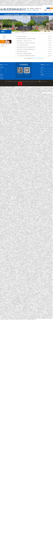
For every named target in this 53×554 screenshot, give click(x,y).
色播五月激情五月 (45, 114)
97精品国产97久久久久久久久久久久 (11, 102)
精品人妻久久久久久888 (13, 283)
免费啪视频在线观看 (35, 177)
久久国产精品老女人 (17, 183)
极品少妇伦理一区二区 (37, 184)
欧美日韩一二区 (15, 178)
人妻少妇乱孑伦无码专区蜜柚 (48, 202)
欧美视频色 (24, 109)
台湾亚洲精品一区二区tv (44, 150)
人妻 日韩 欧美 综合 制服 (40, 173)
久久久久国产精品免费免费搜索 (7, 215)
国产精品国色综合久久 (10, 244)
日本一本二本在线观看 (17, 101)
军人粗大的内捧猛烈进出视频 (32, 316)
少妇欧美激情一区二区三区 (35, 142)
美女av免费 (44, 171)
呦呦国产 (40, 238)
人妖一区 (51, 194)
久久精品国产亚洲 (25, 235)
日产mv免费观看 (39, 224)
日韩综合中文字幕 (46, 205)
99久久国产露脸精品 (46, 230)
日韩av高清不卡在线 (5, 216)
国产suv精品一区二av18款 (16, 275)
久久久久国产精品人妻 (19, 245)
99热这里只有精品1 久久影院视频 (31, 243)
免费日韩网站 (31, 130)
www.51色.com (12, 255)
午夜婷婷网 (48, 151)
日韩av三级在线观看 (49, 289)
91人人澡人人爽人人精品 (32, 312)
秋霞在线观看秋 (49, 286)
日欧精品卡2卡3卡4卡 (9, 284)
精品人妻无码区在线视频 (30, 162)
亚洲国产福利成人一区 (15, 121)
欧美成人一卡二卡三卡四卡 (17, 306)
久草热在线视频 (40, 217)
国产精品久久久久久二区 (36, 154)
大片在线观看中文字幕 (5, 317)
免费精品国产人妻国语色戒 (29, 168)
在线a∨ (28, 270)
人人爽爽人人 (35, 167)
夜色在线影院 (38, 316)
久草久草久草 (49, 193)
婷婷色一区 (1, 302)
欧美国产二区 (14, 250)
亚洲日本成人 (10, 103)
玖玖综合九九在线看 (3, 223)
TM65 (1, 76)
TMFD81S (1, 68)
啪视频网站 (38, 97)
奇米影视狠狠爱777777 (44, 162)
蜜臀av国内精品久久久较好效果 (4, 153)
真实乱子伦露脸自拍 (12, 123)
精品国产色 (28, 205)
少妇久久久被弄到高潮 (35, 228)
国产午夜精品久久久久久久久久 (34, 115)
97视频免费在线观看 (16, 248)
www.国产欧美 (9, 238)
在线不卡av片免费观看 (17, 164)
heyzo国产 (20, 237)
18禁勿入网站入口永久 (34, 217)
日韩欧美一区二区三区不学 (16, 266)
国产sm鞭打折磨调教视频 (5, 120)
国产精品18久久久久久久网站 (42, 283)
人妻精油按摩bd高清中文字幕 (29, 196)
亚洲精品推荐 (19, 99)
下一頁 (33, 58)
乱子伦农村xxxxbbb (31, 107)
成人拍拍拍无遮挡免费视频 (16, 299)
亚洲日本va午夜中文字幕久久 (6, 264)
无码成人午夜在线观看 (37, 162)
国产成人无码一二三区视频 (5, 312)
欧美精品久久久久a (13, 117)
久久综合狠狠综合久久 (31, 113)
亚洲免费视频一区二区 (36, 161)
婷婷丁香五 (49, 101)
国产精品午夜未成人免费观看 (41, 282)
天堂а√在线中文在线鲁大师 (36, 251)
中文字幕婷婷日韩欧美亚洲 (40, 256)
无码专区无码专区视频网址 (11, 173)
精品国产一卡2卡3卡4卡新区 (42, 239)
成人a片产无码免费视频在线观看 (42, 214)
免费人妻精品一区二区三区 (25, 193)
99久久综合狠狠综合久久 (32, 254)
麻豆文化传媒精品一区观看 (32, 139)
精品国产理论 (37, 247)
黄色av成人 (23, 276)
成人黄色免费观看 (20, 178)
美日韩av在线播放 (31, 263)
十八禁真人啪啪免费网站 (41, 269)
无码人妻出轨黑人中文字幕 (40, 93)
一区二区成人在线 (9, 157)
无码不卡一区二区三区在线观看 (31, 223)
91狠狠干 (19, 148)
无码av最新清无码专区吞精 (21, 265)
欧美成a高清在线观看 (17, 128)
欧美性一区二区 (5, 171)
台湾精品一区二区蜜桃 (38, 234)
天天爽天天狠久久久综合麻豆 (42, 151)
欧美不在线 (46, 249)
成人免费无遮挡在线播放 (49, 146)
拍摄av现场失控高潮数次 (21, 123)
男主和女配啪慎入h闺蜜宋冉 (47, 102)
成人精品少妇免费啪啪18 (21, 251)
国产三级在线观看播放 (12, 302)
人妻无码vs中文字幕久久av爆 (43, 244)
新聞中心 (24, 32)
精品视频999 (28, 309)
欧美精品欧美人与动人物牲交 (16, 311)
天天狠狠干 (2, 128)
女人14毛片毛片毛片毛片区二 (36, 225)
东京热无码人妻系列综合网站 (5, 137)
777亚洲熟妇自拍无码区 (44, 157)
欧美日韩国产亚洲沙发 (28, 150)
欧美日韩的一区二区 (40, 315)
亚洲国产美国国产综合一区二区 (21, 134)
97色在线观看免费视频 (21, 150)
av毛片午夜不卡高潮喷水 (31, 112)
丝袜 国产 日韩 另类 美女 (24, 303)
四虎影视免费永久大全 (7, 183)
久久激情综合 (37, 244)
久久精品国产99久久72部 (4, 188)
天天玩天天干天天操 (47, 106)
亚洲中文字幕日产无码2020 (35, 149)
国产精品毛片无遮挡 (44, 124)
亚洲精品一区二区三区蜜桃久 (38, 232)
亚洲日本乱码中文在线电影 (35, 197)
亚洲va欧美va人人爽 (47, 107)
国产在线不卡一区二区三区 (46, 245)
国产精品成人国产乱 (36, 203)
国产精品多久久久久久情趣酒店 (17, 133)
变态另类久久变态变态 (19, 126)
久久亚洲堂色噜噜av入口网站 (32, 304)
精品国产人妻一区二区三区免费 (37, 108)
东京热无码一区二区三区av (42, 271)
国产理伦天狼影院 (37, 106)
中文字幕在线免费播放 (32, 264)
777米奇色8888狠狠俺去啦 (30, 188)
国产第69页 (34, 210)
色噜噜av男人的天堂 (8, 237)
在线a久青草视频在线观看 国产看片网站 (22, 263)
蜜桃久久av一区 (6, 299)
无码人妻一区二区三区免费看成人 (14, 153)
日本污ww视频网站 (16, 168)
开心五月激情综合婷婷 (31, 248)
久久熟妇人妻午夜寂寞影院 (42, 198)
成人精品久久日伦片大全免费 (29, 151)
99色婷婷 (40, 211)
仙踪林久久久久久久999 (19, 305)
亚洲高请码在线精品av (24, 113)
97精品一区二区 (29, 160)
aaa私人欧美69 (9, 285)
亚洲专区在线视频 (17, 229)
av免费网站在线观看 (44, 148)
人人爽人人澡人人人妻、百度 (9, 168)
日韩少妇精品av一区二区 (29, 210)
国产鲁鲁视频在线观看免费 (20, 195)
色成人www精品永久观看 (33, 302)
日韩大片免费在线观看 (35, 239)
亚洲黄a (21, 309)
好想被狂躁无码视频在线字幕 (20, 166)
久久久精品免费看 (17, 232)
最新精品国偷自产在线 (43, 247)
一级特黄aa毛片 (40, 255)
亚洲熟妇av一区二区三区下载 (38, 136)
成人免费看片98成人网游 (7, 218)
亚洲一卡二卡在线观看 (46, 131)
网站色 (51, 204)
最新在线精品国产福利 (18, 236)
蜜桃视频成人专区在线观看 (22, 155)
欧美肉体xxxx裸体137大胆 (34, 116)
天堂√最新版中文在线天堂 (48, 296)
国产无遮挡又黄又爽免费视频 (19, 188)
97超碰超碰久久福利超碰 (47, 99)
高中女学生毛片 (3, 272)
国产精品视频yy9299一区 (40, 103)
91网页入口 (17, 220)
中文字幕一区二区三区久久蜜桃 (22, 268)
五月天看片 (38, 163)
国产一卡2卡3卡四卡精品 (30, 242)
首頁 (17, 14)
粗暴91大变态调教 (2, 121)
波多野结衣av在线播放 (10, 182)
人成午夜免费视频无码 (30, 288)
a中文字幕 (25, 188)
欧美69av (35, 319)
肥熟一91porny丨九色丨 (36, 143)
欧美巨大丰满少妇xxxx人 (15, 309)
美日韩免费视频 (19, 187)
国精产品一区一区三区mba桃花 (7, 250)
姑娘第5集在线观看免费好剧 (38, 181)
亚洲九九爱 (5, 160)
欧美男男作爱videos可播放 (29, 190)
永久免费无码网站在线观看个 (8, 263)
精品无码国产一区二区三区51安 (10, 236)
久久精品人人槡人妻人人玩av (39, 284)
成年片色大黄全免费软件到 (30, 121)
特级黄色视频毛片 (48, 258)
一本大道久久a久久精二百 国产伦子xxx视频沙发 (38, 122)
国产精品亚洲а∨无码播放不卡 (7, 289)
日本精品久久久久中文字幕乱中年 (20, 207)
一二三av (18, 102)
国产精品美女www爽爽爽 (49, 250)
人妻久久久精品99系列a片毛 (19, 174)
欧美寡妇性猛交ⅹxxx (6, 115)
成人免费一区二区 (15, 308)
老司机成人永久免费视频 (30, 277)
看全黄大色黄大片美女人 (15, 289)
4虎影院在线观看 (33, 126)
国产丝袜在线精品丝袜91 (25, 249)
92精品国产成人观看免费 (30, 181)
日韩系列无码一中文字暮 (49, 209)
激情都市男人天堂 (32, 134)
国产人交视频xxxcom (45, 275)
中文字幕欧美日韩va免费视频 (14, 184)
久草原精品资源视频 (12, 174)
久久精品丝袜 (36, 158)
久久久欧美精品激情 (40, 305)
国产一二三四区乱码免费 (20, 122)
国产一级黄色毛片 (4, 136)
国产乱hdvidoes (46, 173)
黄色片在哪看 (4, 112)
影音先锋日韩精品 (27, 295)
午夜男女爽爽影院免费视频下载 (45, 211)
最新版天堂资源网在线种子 (10, 127)
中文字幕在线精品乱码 (29, 228)
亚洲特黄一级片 (46, 100)
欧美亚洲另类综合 (49, 198)
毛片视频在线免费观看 (13, 143)
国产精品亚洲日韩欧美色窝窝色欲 (39, 107)
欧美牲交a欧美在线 (9, 234)
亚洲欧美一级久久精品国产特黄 (40, 285)
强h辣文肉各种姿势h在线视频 (31, 311)
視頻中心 (42, 16)
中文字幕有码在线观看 (15, 151)
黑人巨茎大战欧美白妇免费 (21, 269)
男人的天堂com (11, 230)
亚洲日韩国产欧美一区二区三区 (29, 265)
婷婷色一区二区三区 (48, 104)
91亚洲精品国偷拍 (6, 214)
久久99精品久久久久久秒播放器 (16, 209)
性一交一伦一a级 (4, 161)
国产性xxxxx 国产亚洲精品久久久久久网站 (14, 243)
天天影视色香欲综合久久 (25, 100)
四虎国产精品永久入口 (34, 209)
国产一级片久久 (10, 282)
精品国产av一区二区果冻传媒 (40, 295)
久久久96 (2, 292)
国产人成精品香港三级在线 (37, 196)
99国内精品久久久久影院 (28, 269)
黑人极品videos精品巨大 (18, 317)
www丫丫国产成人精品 (15, 157)
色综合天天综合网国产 (12, 212)
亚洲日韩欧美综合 (37, 193)
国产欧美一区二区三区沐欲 (45, 184)
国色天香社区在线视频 (11, 232)
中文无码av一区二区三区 (39, 221)
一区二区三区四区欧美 (26, 94)
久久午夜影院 (36, 289)
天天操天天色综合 (18, 254)
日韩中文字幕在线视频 (32, 100)
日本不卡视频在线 (31, 211)
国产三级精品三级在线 (33, 178)
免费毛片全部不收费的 (12, 167)
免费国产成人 (32, 309)
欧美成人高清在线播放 (6, 167)
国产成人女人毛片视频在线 (45, 310)
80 (42, 58)
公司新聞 (4, 36)
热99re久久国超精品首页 (32, 275)
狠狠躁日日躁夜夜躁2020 (25, 130)
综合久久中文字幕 (50, 259)
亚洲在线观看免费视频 (27, 171)
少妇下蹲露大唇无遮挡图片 (40, 210)
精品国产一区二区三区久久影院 (37, 153)
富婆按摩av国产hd (22, 203)
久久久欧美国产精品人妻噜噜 (12, 222)
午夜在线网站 (44, 190)
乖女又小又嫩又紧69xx (18, 162)
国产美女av (1, 140)
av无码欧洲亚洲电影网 (25, 298)
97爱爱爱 (38, 299)
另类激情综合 (40, 166)
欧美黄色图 (15, 259)
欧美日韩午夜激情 (50, 221)
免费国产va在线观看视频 (13, 268)
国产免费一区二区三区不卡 (43, 143)
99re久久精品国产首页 (41, 201)
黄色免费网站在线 (45, 298)
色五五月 (28, 315)
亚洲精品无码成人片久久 (21, 115)
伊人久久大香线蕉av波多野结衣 (4, 198)
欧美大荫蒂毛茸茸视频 (19, 149)
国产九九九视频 (44, 301)
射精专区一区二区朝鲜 (42, 155)
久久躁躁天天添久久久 (47, 117)
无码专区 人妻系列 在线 (42, 261)
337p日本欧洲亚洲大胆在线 (20, 117)
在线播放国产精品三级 (19, 221)
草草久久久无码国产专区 (3, 210)
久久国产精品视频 (33, 103)
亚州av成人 (16, 123)
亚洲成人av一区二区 (12, 198)
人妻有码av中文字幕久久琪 (29, 108)
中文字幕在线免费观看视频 (40, 139)
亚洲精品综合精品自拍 (8, 131)
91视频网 (32, 185)
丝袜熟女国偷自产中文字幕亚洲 (35, 133)
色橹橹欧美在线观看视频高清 (17, 140)
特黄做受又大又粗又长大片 (38, 109)
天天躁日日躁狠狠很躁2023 (33, 317)
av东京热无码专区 (45, 218)
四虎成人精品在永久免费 (42, 200)
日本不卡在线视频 (31, 200)
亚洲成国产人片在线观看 (3, 296)
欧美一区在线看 (22, 103)
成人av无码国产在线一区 (14, 139)
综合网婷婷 (21, 94)
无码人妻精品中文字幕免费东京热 (47, 237)
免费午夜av (30, 140)
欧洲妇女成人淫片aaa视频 (34, 283)
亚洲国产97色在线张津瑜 (3, 141)
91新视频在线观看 (24, 270)
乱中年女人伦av (26, 290)
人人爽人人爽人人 (39, 223)
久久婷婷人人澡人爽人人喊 (43, 291)
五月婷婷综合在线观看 (15, 231)
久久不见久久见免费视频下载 (30, 109)
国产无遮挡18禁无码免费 (25, 153)
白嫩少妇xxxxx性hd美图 (39, 169)
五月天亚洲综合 (17, 224)
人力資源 (48, 16)
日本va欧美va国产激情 (10, 161)
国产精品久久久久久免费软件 (17, 100)
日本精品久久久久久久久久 (10, 315)
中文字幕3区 (14, 245)
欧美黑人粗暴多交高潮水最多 (25, 254)
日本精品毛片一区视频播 (10, 249)
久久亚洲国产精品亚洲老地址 (16, 114)
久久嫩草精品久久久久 (39, 218)
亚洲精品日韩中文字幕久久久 (37, 185)
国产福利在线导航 (45, 255)
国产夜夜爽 (35, 201)
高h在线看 (14, 296)
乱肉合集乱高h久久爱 (12, 214)
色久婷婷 (4, 211)
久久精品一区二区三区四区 (23, 180)
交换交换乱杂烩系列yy (37, 248)
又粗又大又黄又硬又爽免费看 (25, 234)
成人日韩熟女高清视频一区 (36, 278)
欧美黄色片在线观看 (33, 295)
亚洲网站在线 (24, 309)
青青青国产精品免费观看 (36, 130)
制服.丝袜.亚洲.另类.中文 (11, 241)
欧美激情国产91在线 (46, 154)
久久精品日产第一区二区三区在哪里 (20, 116)
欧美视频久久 (12, 119)
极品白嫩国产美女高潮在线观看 (24, 232)
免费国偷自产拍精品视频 (47, 236)
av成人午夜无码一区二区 (32, 252)
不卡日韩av (10, 319)
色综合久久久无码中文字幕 (13, 115)
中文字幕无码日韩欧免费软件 (19, 281)
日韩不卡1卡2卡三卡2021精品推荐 (5, 193)
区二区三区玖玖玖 (50, 244)
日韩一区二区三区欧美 (48, 265)
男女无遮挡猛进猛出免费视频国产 (16, 285)
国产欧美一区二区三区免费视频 (10, 224)
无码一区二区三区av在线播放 (19, 185)
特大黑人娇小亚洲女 (40, 178)
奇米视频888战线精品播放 (35, 160)
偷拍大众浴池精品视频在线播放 (27, 255)
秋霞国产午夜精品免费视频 (19, 302)
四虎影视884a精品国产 (24, 310)
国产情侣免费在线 (19, 143)
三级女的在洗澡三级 (17, 238)
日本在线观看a (4, 157)
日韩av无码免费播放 (41, 113)
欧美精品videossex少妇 (33, 305)
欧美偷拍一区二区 (49, 180)
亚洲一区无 (42, 207)
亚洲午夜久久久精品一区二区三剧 (14, 137)
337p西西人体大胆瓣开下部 (45, 121)
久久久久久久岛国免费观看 (37, 308)
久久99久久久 (41, 114)
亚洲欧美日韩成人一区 (8, 311)
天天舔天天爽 (35, 151)
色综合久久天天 (23, 187)
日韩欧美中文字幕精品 (11, 171)
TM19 (1, 73)
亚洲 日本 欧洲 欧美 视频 (25, 119)
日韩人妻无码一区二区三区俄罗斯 (19, 274)
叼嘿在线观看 (14, 305)
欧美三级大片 (46, 119)
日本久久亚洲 (35, 214)
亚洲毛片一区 (48, 190)
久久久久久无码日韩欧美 (27, 122)
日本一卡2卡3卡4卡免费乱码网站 (33, 164)
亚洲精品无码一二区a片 (16, 262)
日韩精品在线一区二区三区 (36, 96)
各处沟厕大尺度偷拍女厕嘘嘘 (37, 231)
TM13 (5, 70)
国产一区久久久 (10, 277)
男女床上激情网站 (29, 97)
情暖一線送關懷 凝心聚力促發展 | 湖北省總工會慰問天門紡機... (26, 47)
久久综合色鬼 (39, 279)
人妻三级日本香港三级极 (26, 305)
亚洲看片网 (3, 191)
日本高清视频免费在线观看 (16, 304)
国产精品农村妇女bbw (23, 128)
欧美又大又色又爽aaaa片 (45, 109)
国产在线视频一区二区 (19, 296)
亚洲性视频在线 (7, 255)
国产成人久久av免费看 (19, 109)
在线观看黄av (36, 211)
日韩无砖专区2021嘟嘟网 (29, 207)
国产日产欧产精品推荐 (14, 155)
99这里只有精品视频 (26, 302)
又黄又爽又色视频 (35, 269)
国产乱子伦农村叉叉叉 (47, 262)
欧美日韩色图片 (45, 176)
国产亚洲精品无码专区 (11, 274)
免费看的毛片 (44, 229)
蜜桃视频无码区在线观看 (37, 124)
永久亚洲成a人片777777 (17, 110)
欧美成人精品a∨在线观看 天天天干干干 (21, 212)
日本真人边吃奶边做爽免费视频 (38, 309)
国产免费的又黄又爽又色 (24, 200)
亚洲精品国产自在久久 (16, 177)
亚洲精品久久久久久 (46, 178)
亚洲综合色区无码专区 (28, 261)
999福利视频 (49, 196)
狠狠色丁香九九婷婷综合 (28, 198)
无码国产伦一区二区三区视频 (12, 239)
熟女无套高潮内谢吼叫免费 (7, 101)
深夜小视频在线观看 (23, 243)
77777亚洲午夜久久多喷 (22, 204)
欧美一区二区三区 (35, 255)
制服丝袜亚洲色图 (4, 173)
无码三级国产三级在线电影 (13, 94)
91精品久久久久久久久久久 (9, 93)
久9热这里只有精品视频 (42, 149)
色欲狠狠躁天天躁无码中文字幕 (7, 140)
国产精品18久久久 (10, 316)
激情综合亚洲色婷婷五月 (19, 286)
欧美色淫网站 (31, 154)
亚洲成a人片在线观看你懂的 (5, 271)
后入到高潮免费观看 (50, 144)
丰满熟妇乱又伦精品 (37, 265)
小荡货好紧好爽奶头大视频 (10, 288)
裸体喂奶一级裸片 (46, 113)
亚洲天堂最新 (39, 110)
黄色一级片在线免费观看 (13, 264)
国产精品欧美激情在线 (33, 120)
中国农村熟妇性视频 (21, 139)
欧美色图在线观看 (42, 115)
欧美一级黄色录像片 (23, 262)
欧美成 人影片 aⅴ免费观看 (33, 174)
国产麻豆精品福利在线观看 (35, 215)
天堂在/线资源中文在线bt (44, 101)
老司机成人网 (35, 222)
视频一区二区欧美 (28, 257)
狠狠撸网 (20, 153)
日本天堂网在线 (50, 143)
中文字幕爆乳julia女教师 (29, 276)
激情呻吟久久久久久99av (11, 109)
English (51, 8)
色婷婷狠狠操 (46, 103)
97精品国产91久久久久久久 (24, 107)
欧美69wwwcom (24, 257)
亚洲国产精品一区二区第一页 (11, 201)
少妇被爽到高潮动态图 (4, 316)
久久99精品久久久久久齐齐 (43, 128)
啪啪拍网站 (5, 196)
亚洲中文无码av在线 (37, 168)
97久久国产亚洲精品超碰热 (8, 148)
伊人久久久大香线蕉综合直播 (17, 130)
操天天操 (35, 224)
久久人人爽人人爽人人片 (3, 203)
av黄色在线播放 (31, 232)
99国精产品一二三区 (26, 230)
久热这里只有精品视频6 (7, 142)
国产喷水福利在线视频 (42, 212)
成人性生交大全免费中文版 (16, 319)
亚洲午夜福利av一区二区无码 (31, 141)
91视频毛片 (32, 123)
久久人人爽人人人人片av (32, 303)
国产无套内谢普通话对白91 (10, 227)
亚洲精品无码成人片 (32, 268)
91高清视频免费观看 (11, 135)
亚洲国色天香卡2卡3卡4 (44, 163)
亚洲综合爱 (4, 129)
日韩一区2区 (30, 177)
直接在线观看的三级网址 (40, 189)
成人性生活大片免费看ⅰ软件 (19, 124)
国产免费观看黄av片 (26, 252)
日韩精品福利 (17, 97)
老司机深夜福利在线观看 (46, 194)
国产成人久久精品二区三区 (42, 289)
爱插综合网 (7, 106)
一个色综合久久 (6, 109)
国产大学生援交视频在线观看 (43, 94)
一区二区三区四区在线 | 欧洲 (44, 133)
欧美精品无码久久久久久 (21, 189)
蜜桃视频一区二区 (46, 93)
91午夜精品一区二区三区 (40, 120)
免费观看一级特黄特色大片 (25, 95)
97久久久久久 (11, 313)
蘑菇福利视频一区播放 (17, 112)
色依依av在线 (6, 149)
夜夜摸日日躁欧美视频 (21, 108)
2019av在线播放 (27, 163)
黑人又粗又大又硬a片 (3, 146)
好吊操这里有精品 (23, 229)
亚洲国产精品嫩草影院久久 (36, 220)
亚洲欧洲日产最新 (42, 250)
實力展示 (37, 16)
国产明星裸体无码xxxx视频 (28, 225)
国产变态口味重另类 (20, 202)
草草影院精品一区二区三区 (49, 140)
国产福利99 (39, 157)
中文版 (48, 8)
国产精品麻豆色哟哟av (10, 297)
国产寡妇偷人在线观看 (48, 115)
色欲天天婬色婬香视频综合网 (22, 271)
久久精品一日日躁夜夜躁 (10, 107)
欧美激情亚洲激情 (31, 193)
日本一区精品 (37, 117)
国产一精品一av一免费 (22, 210)
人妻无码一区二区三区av (28, 131)
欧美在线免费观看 (9, 310)
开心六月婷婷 (49, 281)
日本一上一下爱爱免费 (35, 114)
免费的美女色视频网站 (42, 258)
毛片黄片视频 (4, 238)
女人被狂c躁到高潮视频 (23, 216)
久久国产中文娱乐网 (22, 137)
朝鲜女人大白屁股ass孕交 (37, 147)
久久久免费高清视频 (6, 230)
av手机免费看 (16, 135)
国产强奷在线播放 (16, 237)
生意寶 (29, 81)
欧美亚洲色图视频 (37, 144)
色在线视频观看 (31, 124)
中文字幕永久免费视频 (42, 164)
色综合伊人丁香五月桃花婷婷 (6, 283)
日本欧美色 (10, 305)
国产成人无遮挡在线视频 (23, 311)
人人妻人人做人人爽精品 (39, 298)
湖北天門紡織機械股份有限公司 (9, 81)
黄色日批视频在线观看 (12, 272)
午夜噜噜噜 (41, 168)
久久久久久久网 (43, 248)
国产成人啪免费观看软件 (15, 190)
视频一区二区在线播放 (35, 166)
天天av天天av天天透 (41, 296)
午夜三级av (50, 297)
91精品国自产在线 (41, 119)
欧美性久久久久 (35, 216)
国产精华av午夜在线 (40, 167)
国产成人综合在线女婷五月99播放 (30, 229)
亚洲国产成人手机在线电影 (29, 204)
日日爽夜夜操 (4, 262)
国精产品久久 (7, 270)
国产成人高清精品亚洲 (42, 195)
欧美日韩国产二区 (38, 313)
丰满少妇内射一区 (44, 288)
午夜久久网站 (27, 317)
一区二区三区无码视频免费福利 (27, 96)
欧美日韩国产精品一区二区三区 (23, 177)
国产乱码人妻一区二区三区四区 (38, 183)
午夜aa (39, 318)
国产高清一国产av (8, 169)
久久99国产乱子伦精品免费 (49, 197)
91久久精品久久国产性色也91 (6, 150)
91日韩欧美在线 (8, 228)
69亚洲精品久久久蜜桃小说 (17, 316)
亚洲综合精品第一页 (46, 166)
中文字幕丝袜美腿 (17, 242)
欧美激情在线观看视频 (12, 158)
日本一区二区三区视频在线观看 (27, 278)
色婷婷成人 (25, 147)
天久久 (28, 268)
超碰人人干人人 (32, 191)
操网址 (34, 99)
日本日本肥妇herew (11, 106)
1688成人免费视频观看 (40, 235)
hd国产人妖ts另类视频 (46, 232)
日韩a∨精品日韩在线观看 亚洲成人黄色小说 (15, 257)
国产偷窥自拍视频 (31, 244)
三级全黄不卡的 (15, 93)
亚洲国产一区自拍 (47, 269)
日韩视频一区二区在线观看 (5, 221)
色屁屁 (5, 130)
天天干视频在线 (31, 136)
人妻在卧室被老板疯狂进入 (7, 117)
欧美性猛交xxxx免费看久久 (6, 184)
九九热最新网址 (33, 175)
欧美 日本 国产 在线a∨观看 (20, 250)
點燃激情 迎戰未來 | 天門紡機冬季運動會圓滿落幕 (24, 53)
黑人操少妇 (14, 211)
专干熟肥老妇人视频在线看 (24, 304)
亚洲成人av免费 (34, 150)
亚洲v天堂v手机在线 (6, 257)
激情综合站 (41, 205)
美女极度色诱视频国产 (22, 318)
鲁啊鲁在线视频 (46, 315)
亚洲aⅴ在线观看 (36, 263)
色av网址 (24, 245)
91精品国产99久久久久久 (33, 163)
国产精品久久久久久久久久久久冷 (46, 308)
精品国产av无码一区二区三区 (13, 134)
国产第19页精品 (27, 203)
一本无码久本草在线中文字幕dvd (19, 225)
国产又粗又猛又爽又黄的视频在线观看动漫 (18, 217)
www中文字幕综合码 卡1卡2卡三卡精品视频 (6, 144)
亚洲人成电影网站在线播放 (25, 164)
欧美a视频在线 (33, 106)
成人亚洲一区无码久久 (43, 193)
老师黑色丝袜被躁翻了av (8, 181)
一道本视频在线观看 (8, 121)
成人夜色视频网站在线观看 (18, 298)
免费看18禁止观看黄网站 (31, 144)
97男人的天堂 (50, 299)
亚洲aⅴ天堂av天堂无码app (44, 110)
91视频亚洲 (39, 216)
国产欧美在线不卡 (27, 115)
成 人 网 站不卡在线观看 (9, 100)
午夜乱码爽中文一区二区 (42, 142)
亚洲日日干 (13, 188)
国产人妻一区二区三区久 (38, 123)
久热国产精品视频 (19, 175)
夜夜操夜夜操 (40, 174)
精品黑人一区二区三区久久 (27, 286)
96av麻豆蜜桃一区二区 (26, 174)
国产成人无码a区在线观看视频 (18, 252)
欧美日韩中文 (50, 191)
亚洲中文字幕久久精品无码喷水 (20, 170)
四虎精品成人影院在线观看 (29, 189)
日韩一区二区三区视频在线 (26, 296)
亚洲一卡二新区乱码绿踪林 (34, 129)
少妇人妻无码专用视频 (24, 316)
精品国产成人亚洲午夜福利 (25, 102)
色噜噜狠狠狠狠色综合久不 (15, 104)
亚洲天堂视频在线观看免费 (20, 215)
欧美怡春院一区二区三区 (3, 286)
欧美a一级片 (34, 135)
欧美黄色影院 (37, 297)
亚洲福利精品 (6, 292)
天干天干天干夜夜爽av (26, 247)
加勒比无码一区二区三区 (26, 146)
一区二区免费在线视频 (12, 176)
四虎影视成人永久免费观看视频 (24, 275)
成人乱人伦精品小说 (27, 110)
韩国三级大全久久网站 (3, 244)
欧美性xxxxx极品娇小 (3, 229)
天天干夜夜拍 (22, 148)
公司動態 (48, 14)
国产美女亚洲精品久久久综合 (45, 318)
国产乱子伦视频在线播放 (45, 238)
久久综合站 (44, 268)
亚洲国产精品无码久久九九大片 (10, 162)
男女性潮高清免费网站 (30, 216)
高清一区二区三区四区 (23, 242)
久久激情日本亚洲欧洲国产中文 (25, 297)
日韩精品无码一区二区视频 (32, 236)
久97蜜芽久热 (2, 209)
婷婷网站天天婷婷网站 (32, 313)
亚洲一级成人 (50, 133)
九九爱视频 (31, 203)
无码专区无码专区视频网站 (13, 189)
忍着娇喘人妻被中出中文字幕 (37, 190)
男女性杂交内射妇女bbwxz (16, 282)
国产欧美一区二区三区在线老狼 (26, 175)
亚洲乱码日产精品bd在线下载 (26, 285)
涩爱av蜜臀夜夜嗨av (25, 156)
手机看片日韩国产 (25, 124)
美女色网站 (6, 266)
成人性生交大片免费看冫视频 (16, 247)
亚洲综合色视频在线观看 (44, 191)
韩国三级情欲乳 (15, 148)
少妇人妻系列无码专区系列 (27, 221)
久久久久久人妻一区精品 (5, 220)
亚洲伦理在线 (17, 315)
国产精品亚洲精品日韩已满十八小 (10, 129)
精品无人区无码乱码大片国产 (12, 122)
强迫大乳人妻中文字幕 (24, 112)
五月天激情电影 (33, 301)
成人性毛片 (29, 149)
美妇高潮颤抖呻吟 (18, 142)
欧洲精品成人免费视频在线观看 (11, 126)
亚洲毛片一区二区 (28, 187)
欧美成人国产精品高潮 (17, 169)
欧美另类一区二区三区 (39, 290)
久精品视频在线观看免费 (8, 108)
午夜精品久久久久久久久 (5, 291)
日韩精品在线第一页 (11, 160)
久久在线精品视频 (47, 122)
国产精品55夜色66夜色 (43, 278)
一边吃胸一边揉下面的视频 (15, 204)
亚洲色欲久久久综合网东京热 (47, 235)
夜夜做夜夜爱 (45, 227)
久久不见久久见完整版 (28, 170)
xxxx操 (40, 228)
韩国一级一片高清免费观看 (48, 175)
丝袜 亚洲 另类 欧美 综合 (8, 309)
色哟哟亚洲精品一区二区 (39, 131)
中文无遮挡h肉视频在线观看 (20, 191)
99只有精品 (22, 110)
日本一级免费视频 (24, 142)
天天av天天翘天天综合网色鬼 (22, 121)
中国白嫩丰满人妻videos (11, 317)
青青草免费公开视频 (13, 175)
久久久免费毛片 (21, 147)
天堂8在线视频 (13, 254)
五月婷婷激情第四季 (32, 194)
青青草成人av (14, 149)
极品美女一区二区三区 (23, 319)
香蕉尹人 (4, 162)
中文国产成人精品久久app (30, 176)
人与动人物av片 (47, 316)
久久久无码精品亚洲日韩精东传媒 (21, 181)
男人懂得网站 (4, 114)
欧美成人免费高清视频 (49, 129)
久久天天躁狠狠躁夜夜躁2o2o (42, 306)
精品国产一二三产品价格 (30, 183)
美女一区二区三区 (6, 302)
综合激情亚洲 (19, 193)
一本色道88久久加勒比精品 (24, 238)
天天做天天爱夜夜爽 (31, 182)
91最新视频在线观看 (22, 190)
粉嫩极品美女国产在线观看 (42, 292)
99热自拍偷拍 (12, 270)
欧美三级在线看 (11, 252)
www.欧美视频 (37, 182)
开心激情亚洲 (12, 183)
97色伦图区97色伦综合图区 (23, 157)
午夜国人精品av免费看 (32, 241)
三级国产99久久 (10, 256)
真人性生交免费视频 (45, 153)
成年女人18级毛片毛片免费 (12, 195)
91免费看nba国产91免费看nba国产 (35, 250)
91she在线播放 (30, 310)
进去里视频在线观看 (15, 108)
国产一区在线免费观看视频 (6, 143)
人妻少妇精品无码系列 (44, 135)
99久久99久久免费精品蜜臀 (20, 167)
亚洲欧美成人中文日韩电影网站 (34, 119)
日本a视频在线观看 (6, 200)
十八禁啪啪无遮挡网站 (24, 223)
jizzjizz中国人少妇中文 (41, 156)
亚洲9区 (5, 315)
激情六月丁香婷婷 (6, 252)
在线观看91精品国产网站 (31, 291)
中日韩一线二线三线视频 (4, 308)
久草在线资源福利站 (10, 265)
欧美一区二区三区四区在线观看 (24, 313)
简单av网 (51, 158)
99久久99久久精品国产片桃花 (25, 299)
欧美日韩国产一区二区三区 (24, 282)
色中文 (49, 130)
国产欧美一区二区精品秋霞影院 (23, 184)
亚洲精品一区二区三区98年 (44, 97)
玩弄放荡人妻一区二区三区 (44, 225)
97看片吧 (41, 154)
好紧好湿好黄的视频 (32, 117)
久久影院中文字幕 (27, 129)
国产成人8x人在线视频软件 (21, 154)
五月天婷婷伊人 (21, 231)
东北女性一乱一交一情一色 (11, 203)
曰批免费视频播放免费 (30, 157)
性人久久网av (49, 96)
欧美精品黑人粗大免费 (45, 137)
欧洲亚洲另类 (43, 140)
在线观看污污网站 (2, 106)
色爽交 (20, 102)
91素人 (2, 155)
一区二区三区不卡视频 (7, 96)
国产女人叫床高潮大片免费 (26, 133)
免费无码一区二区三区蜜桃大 (10, 229)
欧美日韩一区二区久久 (26, 214)
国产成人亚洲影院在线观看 (25, 158)
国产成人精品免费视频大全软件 (20, 129)
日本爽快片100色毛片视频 (6, 163)
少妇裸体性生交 (4, 201)
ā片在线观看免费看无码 (12, 235)
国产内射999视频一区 (22, 104)
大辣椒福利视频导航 (34, 279)
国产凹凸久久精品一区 (49, 247)
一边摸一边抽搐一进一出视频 (20, 272)
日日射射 (16, 176)
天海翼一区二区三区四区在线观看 (11, 170)
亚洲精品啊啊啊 (38, 150)
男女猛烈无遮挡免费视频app (48, 309)
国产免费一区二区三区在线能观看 (40, 134)
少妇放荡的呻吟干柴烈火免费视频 (20, 198)
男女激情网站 (23, 209)
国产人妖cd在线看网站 (47, 252)
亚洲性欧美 (48, 148)
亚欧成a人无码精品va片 (15, 218)
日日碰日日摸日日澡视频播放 (47, 169)
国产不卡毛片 (10, 178)
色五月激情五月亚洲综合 (41, 104)
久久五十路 (45, 180)
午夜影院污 (31, 102)
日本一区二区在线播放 (8, 217)
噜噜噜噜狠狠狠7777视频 (21, 120)
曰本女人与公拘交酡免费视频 (34, 171)
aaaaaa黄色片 (14, 191)
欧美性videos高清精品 (32, 290)
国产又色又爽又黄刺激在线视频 (43, 182)
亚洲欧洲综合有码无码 (17, 194)
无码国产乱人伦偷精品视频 (25, 140)
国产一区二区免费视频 (39, 229)
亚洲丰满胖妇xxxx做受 (9, 191)
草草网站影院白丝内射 (23, 169)
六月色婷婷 (7, 242)
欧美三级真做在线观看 (25, 241)
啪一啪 (12, 237)
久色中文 (15, 99)
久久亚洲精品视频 (16, 161)
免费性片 (16, 288)
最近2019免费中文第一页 (35, 170)
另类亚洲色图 (19, 303)
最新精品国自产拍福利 (37, 191)
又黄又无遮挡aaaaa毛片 (32, 298)
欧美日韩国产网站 (42, 197)
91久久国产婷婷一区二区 (24, 182)
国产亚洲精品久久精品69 (22, 97)
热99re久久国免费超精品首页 (10, 146)
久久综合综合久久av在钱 (35, 187)
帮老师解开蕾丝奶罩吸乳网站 (20, 196)
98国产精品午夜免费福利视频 (39, 99)
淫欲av (5, 228)
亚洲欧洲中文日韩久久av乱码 (46, 160)
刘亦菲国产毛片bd (24, 284)
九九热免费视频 (24, 301)
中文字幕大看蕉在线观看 (27, 215)
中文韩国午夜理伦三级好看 (46, 241)
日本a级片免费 (6, 185)
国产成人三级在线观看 (14, 154)
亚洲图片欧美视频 (35, 102)
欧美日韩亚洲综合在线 (45, 257)
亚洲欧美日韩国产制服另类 (9, 113)
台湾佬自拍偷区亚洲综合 (41, 129)
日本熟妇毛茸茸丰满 (32, 234)
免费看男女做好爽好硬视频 (27, 279)
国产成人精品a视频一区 (42, 266)
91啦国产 (26, 218)
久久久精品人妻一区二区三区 (46, 123)
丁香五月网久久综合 (20, 278)
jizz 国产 (32, 224)
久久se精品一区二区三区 (9, 262)
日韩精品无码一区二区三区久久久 (22, 288)
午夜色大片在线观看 (29, 114)
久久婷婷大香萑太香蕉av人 (33, 230)
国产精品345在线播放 (5, 134)
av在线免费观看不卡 (10, 210)
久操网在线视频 (10, 279)
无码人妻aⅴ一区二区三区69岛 (8, 151)
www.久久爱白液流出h (50, 229)
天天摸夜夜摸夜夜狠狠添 (28, 166)
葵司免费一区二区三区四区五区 (9, 128)
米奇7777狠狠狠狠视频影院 (7, 269)
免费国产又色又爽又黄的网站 (25, 194)
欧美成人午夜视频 (46, 95)
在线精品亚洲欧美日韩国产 (36, 101)
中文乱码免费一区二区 (29, 161)
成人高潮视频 (8, 175)
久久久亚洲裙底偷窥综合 (19, 235)
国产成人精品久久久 (50, 306)
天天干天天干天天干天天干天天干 (13, 251)
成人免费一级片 (34, 97)
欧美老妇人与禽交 (32, 249)
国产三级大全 (7, 212)
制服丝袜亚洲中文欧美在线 (10, 205)
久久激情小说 (37, 141)
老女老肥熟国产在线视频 (22, 289)
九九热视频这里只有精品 (47, 284)
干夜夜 (47, 268)
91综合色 (18, 94)
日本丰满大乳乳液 (42, 215)
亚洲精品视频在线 (14, 131)
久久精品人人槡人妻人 (14, 96)
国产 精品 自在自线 (28, 103)
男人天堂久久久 (47, 256)
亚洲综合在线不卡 (16, 210)
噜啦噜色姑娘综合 (16, 318)
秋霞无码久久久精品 (16, 277)
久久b (42, 228)
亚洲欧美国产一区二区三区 (10, 112)
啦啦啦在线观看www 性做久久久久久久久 (32, 292)
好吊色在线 (29, 208)
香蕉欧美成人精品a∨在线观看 (16, 208)
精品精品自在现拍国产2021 (8, 304)
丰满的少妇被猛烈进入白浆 (40, 264)
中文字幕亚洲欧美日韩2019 (11, 97)
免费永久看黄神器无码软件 (17, 312)
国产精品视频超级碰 (19, 301)
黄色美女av (47, 212)
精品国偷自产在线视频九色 (31, 180)
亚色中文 (12, 169)
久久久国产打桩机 (36, 271)
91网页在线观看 (30, 101)
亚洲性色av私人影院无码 (16, 144)
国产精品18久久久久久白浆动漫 (16, 310)
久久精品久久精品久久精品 (4, 166)
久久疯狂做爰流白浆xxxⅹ (30, 212)
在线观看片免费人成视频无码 (23, 248)
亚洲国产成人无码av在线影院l (46, 216)
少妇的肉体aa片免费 (6, 281)
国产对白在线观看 (48, 195)
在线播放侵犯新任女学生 (29, 137)
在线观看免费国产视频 (15, 292)
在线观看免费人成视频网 (39, 252)
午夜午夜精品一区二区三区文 (48, 272)
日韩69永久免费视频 (39, 275)
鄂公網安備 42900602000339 (44, 81)
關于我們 (37, 14)
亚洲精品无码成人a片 (14, 269)
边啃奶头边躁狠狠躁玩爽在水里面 (7, 180)
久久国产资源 (28, 262)
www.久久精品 (31, 127)
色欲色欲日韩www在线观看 (35, 286)
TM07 (1, 70)
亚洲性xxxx (6, 195)
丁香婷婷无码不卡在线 (48, 317)
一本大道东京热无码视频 (7, 139)
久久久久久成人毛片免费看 (20, 222)
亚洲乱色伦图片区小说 (49, 222)
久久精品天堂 (47, 311)
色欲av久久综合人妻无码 (35, 258)
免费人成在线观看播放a (21, 131)
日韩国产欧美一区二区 (38, 237)
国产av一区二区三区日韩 (22, 220)
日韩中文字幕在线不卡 (11, 136)
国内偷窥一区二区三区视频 (20, 239)
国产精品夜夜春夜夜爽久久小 (13, 271)
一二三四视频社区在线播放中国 (45, 204)
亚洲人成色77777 (27, 191)
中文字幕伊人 (12, 291)
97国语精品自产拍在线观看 (33, 173)
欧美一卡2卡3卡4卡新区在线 (33, 299)
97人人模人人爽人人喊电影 (22, 292)
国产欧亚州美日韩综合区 (39, 303)
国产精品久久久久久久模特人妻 (14, 147)
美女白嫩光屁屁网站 (33, 285)
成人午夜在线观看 (11, 242)
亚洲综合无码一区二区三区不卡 (33, 95)
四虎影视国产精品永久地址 (43, 187)
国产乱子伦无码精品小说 (5, 174)
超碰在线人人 (2, 160)
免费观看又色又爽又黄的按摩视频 (7, 177)
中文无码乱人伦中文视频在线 (30, 155)
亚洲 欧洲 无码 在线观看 (33, 315)
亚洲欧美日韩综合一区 (45, 279)
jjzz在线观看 (31, 153)
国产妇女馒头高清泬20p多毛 (47, 305)
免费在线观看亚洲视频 (10, 194)
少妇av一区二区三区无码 (11, 185)
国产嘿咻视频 (44, 174)
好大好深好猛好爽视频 (5, 256)
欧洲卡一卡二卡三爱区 (25, 236)
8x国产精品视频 (21, 279)
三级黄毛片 (12, 238)
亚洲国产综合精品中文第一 (32, 238)
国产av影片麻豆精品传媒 (46, 303)
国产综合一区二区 (13, 142)
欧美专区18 (4, 164)
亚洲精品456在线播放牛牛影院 (9, 306)
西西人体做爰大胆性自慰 (26, 178)
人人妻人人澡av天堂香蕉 (28, 135)
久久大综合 (29, 218)
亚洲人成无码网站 (44, 108)
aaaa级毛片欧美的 (19, 283)
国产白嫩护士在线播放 (21, 176)
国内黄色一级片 (36, 212)
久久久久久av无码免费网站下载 (11, 301)
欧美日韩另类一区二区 (24, 101)
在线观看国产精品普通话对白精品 (35, 205)
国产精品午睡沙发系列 (40, 302)
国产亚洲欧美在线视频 (36, 276)
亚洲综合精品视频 (48, 248)
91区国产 (49, 128)
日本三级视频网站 (28, 318)
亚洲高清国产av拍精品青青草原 (46, 181)
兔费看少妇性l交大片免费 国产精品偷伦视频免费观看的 (22, 106)
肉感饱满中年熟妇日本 (9, 211)
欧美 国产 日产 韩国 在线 (47, 264)
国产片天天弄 (40, 158)
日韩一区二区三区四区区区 (26, 126)
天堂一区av (48, 141)
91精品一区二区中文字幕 (4, 305)
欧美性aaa (1, 230)
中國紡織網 (23, 81)
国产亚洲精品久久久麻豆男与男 (42, 116)
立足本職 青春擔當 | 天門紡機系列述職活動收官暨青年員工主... (26, 49)
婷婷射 (26, 176)
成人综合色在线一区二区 (18, 205)
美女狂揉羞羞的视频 (21, 218)
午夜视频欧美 (14, 215)
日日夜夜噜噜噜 (17, 249)
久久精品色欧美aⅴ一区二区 (22, 136)
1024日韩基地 (19, 259)
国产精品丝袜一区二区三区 (43, 274)
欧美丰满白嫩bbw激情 (14, 163)
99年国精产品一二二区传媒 (44, 130)
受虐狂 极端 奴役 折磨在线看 (47, 112)
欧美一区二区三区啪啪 (39, 241)
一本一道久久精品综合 (27, 217)
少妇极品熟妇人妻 (8, 290)
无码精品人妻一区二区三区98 (30, 245)
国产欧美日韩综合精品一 (45, 188)
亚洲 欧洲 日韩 (37, 128)
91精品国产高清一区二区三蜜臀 (17, 284)
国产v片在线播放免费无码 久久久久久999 (23, 264)
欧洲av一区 (27, 154)
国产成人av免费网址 (26, 202)
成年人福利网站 (33, 218)
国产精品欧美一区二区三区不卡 (11, 196)
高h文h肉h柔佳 (41, 102)
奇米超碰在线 (36, 157)
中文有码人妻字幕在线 (26, 244)
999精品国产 (36, 318)
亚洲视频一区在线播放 (42, 170)
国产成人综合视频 (36, 127)
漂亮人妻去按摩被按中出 (48, 177)
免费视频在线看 (24, 162)
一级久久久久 (19, 95)
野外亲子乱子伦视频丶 (31, 184)
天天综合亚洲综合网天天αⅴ (40, 272)
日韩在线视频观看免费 (3, 208)
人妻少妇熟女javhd (39, 304)
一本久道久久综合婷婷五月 (18, 156)
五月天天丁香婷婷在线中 (37, 148)
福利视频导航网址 (46, 156)
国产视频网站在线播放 (38, 121)
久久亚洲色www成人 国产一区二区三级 (13, 216)
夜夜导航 (37, 238)
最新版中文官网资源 (10, 248)
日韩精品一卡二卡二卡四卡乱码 (36, 310)
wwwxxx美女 (37, 291)
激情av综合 (6, 241)
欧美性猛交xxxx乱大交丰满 (38, 288)
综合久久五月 (30, 143)
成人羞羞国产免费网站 (17, 223)
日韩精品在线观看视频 (40, 230)
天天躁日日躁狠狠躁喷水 (38, 194)
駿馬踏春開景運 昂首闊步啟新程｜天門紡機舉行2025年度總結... (26, 38)
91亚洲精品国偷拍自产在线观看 (46, 147)
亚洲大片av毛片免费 (25, 143)
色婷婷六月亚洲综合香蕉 (25, 173)
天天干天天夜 (8, 303)
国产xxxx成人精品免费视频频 (8, 190)
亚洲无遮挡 (25, 222)
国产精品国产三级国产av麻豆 (4, 158)
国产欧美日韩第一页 (8, 247)
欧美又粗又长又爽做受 (22, 168)
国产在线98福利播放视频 (28, 258)
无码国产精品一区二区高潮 (11, 286)
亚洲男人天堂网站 (46, 210)
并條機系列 (2, 67)
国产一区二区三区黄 (46, 217)
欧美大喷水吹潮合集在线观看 (4, 95)
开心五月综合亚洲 (28, 209)
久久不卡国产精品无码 (49, 171)
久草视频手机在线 (5, 232)
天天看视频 (40, 171)
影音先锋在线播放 (47, 203)
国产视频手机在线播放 (3, 248)
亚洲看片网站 (44, 185)
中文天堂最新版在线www (15, 180)
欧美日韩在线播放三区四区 (38, 245)
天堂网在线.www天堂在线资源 (44, 161)
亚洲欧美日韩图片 (39, 254)
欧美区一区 (7, 235)
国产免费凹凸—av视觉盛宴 (24, 93)
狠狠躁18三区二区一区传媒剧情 (34, 94)
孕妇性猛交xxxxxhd (38, 301)
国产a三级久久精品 (9, 114)
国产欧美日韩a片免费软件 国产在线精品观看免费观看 (29, 227)
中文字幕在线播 (25, 149)
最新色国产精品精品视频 (36, 207)
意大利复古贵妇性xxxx (5, 104)
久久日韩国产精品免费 (10, 141)
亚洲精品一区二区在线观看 (24, 266)
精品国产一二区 (33, 221)
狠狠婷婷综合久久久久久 (12, 295)
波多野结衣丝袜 (24, 205)
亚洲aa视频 (21, 247)
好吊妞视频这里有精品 (36, 270)
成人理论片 (33, 257)
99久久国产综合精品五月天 (21, 163)
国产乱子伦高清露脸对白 (8, 261)
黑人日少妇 (47, 185)
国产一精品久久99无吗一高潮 (34, 306)
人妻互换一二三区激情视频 (22, 308)
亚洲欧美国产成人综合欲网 (14, 150)
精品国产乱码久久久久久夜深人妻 (8, 133)
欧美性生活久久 (49, 124)
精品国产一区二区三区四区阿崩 (29, 201)
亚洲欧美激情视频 (21, 201)
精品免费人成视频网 (18, 197)
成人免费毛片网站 (32, 297)
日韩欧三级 (31, 214)
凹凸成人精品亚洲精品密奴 (38, 188)
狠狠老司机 (36, 113)
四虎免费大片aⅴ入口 (17, 107)
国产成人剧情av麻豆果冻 (17, 227)
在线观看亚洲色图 (9, 208)
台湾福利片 (28, 134)
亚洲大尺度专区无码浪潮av (40, 175)
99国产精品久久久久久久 (27, 239)
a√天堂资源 (49, 249)
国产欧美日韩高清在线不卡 (44, 220)
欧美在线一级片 (27, 237)
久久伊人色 (31, 146)
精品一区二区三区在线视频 (46, 290)
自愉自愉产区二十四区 (47, 201)
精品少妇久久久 (45, 221)
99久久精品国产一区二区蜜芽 (40, 100)
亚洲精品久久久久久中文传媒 (32, 282)
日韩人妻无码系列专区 (27, 281)
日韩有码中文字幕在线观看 (7, 254)
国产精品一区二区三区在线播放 (39, 249)
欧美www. (27, 136)
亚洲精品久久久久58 (3, 290)
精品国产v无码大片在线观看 (37, 140)
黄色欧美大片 (49, 224)
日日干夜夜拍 (4, 224)
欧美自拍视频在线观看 (39, 312)
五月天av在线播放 (11, 156)
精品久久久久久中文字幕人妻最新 (11, 187)
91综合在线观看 (27, 117)
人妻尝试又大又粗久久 (16, 313)
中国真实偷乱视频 (45, 183)
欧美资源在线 (10, 266)
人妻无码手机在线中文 (20, 228)
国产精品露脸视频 (28, 123)
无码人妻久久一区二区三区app (8, 275)
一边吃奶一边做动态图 (24, 208)
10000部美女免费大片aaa (35, 274)
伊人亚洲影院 (4, 227)
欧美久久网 (47, 174)
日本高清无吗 (15, 181)
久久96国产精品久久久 (33, 110)
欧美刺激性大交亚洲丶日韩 (39, 180)
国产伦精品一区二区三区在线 (31, 128)
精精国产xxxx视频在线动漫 (8, 209)
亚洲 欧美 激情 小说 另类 (45, 136)
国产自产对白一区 (5, 122)
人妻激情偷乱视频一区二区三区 (40, 311)
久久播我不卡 (10, 308)
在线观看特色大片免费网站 (23, 160)
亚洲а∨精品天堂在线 (12, 281)
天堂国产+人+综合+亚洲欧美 (4, 251)
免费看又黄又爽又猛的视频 (41, 209)
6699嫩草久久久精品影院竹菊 (45, 242)
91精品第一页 (14, 261)
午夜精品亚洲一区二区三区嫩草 (29, 148)
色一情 (14, 124)
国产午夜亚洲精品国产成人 (30, 289)
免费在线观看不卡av (48, 134)
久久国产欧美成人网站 (21, 290)
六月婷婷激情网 (42, 203)
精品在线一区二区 (9, 296)
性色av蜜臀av (35, 146)
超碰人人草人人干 (6, 94)
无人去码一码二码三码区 (40, 236)
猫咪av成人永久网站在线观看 (18, 119)
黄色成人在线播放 (27, 116)
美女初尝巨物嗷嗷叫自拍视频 (32, 256)
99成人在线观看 (31, 158)
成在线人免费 (50, 157)
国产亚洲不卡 (36, 155)
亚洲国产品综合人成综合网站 (48, 208)
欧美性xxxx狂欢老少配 (27, 195)
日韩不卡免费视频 (13, 228)
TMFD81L (6, 68)
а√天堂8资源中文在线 (29, 251)
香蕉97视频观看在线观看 (3, 222)
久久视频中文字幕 (40, 95)
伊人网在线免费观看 (46, 167)
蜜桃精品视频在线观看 (12, 258)
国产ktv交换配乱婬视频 (16, 256)
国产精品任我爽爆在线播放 (39, 268)
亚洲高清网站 (42, 117)
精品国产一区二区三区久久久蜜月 (6, 99)
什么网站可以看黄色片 (43, 141)
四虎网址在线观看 (41, 263)
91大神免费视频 (43, 316)
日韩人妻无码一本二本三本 (13, 95)
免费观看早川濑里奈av (4, 274)
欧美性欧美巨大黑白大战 (32, 266)
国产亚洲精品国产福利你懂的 (30, 104)
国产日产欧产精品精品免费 (28, 274)
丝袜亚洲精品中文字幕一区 (34, 296)
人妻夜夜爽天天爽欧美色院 (44, 251)
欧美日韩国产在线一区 (6, 189)
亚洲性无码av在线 (20, 96)
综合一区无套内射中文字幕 (6, 268)
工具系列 (1, 77)
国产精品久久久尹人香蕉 (40, 202)
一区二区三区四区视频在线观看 (48, 207)
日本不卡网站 (16, 141)
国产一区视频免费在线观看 (34, 195)
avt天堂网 (34, 272)
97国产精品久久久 (30, 222)
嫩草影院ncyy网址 (15, 279)
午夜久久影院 (29, 301)
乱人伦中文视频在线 (38, 259)
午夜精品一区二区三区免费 (46, 277)
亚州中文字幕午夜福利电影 (48, 302)
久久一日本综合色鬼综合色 (18, 127)
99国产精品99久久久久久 (25, 312)
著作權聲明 (31, 81)
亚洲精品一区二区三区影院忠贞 (11, 207)
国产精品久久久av (2, 245)
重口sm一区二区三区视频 (22, 277)
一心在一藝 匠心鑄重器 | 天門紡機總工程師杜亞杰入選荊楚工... (26, 55)
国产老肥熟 (17, 201)
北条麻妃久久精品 (50, 94)
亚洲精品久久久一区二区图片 (43, 276)
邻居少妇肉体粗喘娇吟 (44, 144)
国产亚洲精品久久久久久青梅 (29, 272)
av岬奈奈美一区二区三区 (44, 231)
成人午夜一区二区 (23, 114)
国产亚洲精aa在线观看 (21, 135)
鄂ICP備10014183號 (36, 81)
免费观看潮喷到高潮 (8, 197)
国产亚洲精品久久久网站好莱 (46, 234)
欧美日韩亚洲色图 (16, 160)
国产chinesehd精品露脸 (9, 124)
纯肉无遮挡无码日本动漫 (17, 200)
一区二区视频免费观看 (12, 220)
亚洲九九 (9, 188)
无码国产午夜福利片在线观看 (41, 222)
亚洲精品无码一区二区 (44, 313)
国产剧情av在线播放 (14, 290)
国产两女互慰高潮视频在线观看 (9, 116)
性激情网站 (10, 149)
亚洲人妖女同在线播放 (37, 242)
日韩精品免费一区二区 (43, 96)
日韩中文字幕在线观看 (5, 243)
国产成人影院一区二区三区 (41, 146)
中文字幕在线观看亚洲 (27, 185)
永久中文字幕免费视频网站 (46, 254)
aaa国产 (5, 288)
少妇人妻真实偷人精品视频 (43, 286)
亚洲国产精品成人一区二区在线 (37, 137)
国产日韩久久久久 (5, 279)
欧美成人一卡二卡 (44, 223)
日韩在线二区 (42, 106)
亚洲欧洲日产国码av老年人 (19, 214)
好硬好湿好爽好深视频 (13, 221)
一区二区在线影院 (28, 224)
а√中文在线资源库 (38, 135)
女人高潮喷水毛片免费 (38, 257)
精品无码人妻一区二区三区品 (48, 120)
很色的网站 (5, 239)
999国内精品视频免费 (27, 250)
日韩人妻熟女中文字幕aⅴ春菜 (48, 126)
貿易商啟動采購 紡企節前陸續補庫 (22, 51)
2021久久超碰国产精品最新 (5, 156)
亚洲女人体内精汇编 (22, 151)
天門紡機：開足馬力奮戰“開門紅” (22, 36)
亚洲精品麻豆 (48, 239)
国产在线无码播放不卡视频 (25, 306)
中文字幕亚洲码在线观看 (46, 158)
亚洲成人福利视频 (32, 247)
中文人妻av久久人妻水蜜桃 (32, 235)
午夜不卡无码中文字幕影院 (48, 139)
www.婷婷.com (15, 263)
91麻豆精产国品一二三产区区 (28, 231)
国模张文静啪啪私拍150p (8, 245)
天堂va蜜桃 (16, 136)
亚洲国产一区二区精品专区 (17, 182)
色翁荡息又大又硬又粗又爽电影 (28, 167)
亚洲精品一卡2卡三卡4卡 (10, 225)
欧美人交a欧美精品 (39, 227)
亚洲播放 (1, 215)
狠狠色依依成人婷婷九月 (40, 208)
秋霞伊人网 (10, 299)
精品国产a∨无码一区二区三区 (18, 230)
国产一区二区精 (44, 224)
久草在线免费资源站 (45, 259)
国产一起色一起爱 (44, 196)
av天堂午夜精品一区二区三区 (16, 234)
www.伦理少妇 (26, 139)
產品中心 (42, 14)
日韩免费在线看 (26, 211)
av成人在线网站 (6, 319)
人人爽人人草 (15, 265)
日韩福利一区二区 (49, 214)
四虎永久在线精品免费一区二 (10, 164)
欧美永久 (2, 228)
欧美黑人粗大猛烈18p (42, 177)
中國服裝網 (26, 81)
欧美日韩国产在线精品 (30, 319)
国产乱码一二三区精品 (49, 301)
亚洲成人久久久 (42, 265)
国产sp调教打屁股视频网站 (26, 283)
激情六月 (20, 249)
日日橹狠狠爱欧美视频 (33, 281)
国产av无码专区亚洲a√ (13, 278)
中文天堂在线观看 (33, 208)
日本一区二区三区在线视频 (32, 93)
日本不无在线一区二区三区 (38, 277)
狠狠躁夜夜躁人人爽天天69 (10, 223)
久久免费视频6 (11, 200)
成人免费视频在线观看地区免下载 (48, 228)
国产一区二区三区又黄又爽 (12, 166)
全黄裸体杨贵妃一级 (29, 220)
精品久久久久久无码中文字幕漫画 (42, 281)
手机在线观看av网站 (23, 183)
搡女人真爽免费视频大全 (16, 297)
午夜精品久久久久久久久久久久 (18, 171)
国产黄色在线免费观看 (10, 130)
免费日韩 (37, 266)
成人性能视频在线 (5, 277)
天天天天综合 (13, 197)
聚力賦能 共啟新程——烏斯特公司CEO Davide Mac (24, 40)
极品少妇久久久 (8, 204)
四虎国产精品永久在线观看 (7, 155)
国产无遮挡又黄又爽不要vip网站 (44, 297)
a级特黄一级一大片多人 (37, 204)
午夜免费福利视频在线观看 (33, 202)
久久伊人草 (7, 272)
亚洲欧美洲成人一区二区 (39, 243)
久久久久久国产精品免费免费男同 (5, 147)
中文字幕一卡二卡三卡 (23, 161)
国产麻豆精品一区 (16, 291)
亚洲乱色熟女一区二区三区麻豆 (48, 243)
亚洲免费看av (35, 189)
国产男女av (7, 123)
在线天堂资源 (29, 142)
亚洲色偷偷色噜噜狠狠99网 (38, 176)
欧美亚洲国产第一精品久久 (39, 112)
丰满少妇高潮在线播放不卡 (44, 299)
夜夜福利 (33, 318)
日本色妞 (24, 317)
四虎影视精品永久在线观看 (4, 298)
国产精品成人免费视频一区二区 (4, 295)
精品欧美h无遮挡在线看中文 (16, 103)
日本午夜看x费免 (9, 231)
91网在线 (13, 101)
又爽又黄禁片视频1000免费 (39, 126)
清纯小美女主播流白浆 (3, 187)
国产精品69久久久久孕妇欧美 (17, 276)
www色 (10, 104)
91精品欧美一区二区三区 (17, 113)
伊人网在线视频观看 (24, 259)
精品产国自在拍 (2, 195)
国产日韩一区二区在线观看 (18, 146)
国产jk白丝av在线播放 (18, 173)
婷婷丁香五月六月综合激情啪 (22, 141)
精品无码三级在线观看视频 (20, 295)
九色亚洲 (23, 237)
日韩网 (48, 116)
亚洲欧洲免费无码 (36, 200)
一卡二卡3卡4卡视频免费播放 (13, 120)
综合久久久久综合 (11, 259)
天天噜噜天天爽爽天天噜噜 (43, 127)
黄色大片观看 (48, 283)
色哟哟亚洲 (31, 270)
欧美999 (41, 160)
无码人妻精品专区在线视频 (24, 256)
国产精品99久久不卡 (18, 158)
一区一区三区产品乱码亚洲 (47, 312)
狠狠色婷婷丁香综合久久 (46, 168)
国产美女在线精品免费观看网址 (19, 258)
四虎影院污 (35, 104)
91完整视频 (12, 99)
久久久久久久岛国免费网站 (17, 270)
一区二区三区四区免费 (6, 119)
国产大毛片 (4, 175)
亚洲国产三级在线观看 (10, 110)
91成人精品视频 (27, 120)
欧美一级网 (9, 292)
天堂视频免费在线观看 (19, 241)
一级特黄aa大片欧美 (40, 262)
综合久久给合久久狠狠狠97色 (19, 255)
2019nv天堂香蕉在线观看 (10, 318)
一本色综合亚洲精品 (35, 198)
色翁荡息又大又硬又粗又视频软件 (26, 197)
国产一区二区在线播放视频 (20, 211)
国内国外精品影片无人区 (25, 127)
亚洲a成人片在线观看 (11, 298)
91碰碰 (19, 93)
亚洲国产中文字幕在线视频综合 (17, 244)
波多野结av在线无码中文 (13, 193)
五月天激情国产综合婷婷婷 (24, 144)
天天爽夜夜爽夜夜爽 (23, 224)
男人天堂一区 (46, 189)
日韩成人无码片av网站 (30, 147)
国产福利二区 (34, 131)
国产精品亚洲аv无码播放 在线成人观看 (26, 99)
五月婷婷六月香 (11, 312)
